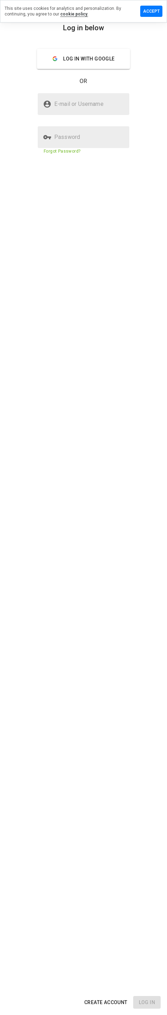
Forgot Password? (62, 151)
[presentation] (83, 507)
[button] (105, 1002)
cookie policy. (74, 14)
